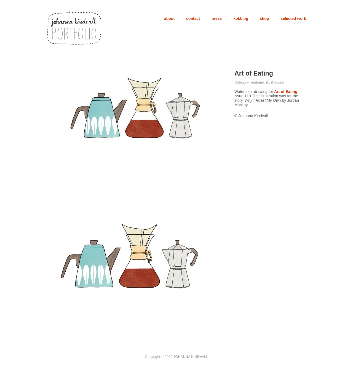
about (169, 18)
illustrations (275, 82)
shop (264, 18)
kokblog (240, 18)
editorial (257, 82)
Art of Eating (285, 91)
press (217, 18)
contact (193, 18)
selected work (293, 18)
